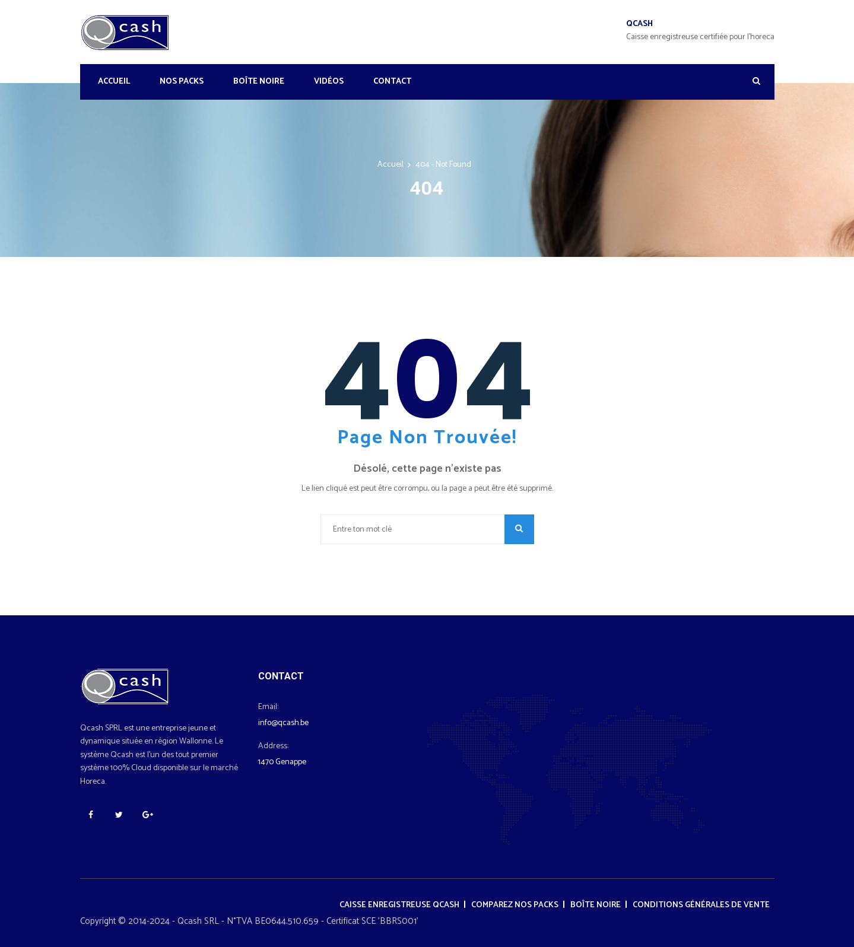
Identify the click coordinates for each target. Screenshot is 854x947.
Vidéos (329, 81)
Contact (392, 81)
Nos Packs (182, 81)
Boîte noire (258, 81)
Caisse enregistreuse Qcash (399, 905)
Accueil (114, 81)
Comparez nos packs (514, 905)
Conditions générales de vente (701, 905)
